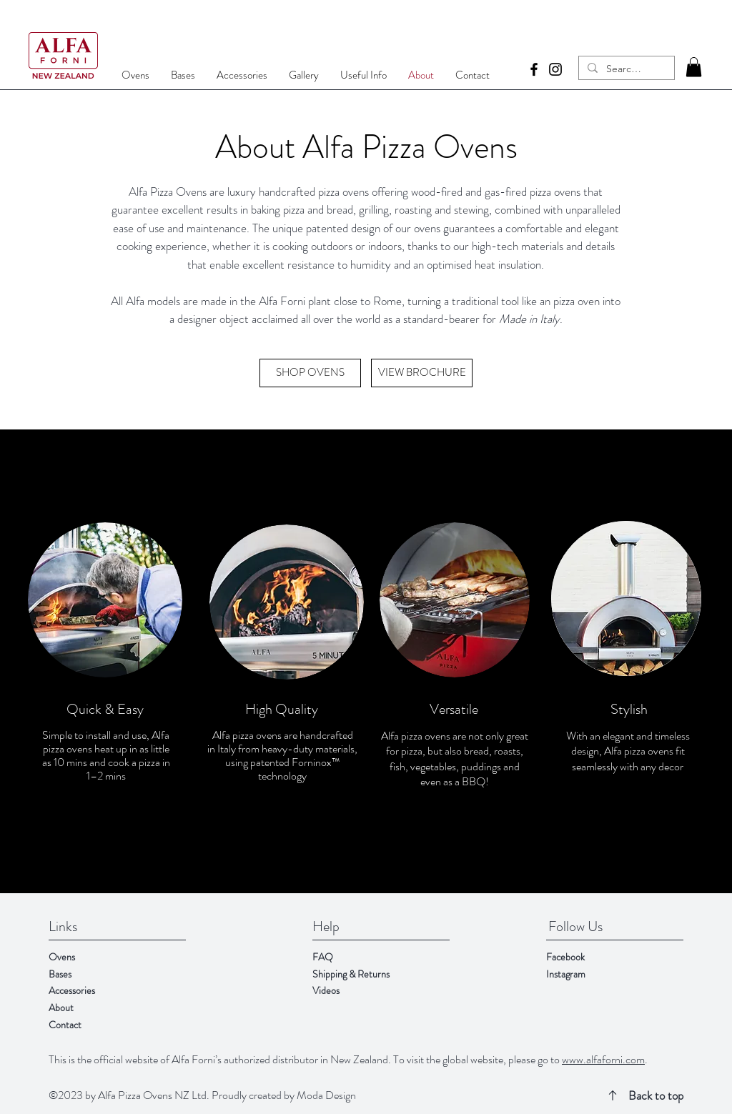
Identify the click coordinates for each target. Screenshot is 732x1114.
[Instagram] (555, 69)
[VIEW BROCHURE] (422, 373)
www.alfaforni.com (603, 1059)
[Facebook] (534, 69)
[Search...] (625, 69)
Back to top (655, 1095)
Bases (60, 974)
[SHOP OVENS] (310, 373)
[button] (694, 66)
